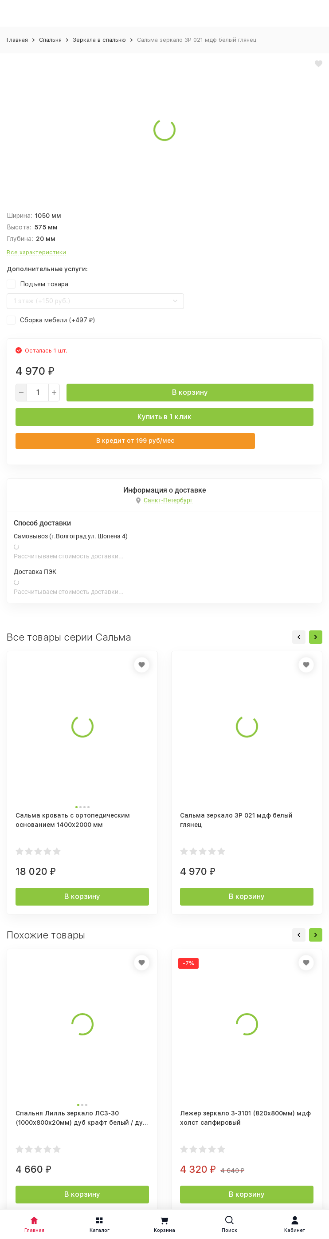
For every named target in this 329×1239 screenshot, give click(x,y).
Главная (17, 39)
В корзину (190, 392)
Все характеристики (36, 252)
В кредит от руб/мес (135, 440)
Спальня (50, 39)
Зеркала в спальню (99, 39)
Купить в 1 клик (164, 417)
